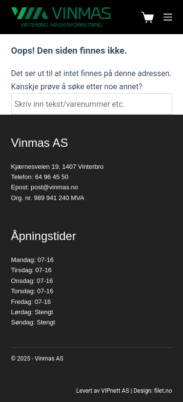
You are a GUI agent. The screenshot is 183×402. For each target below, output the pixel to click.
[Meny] (167, 17)
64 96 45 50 (52, 177)
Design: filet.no (152, 390)
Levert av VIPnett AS (102, 390)
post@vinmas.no (54, 187)
